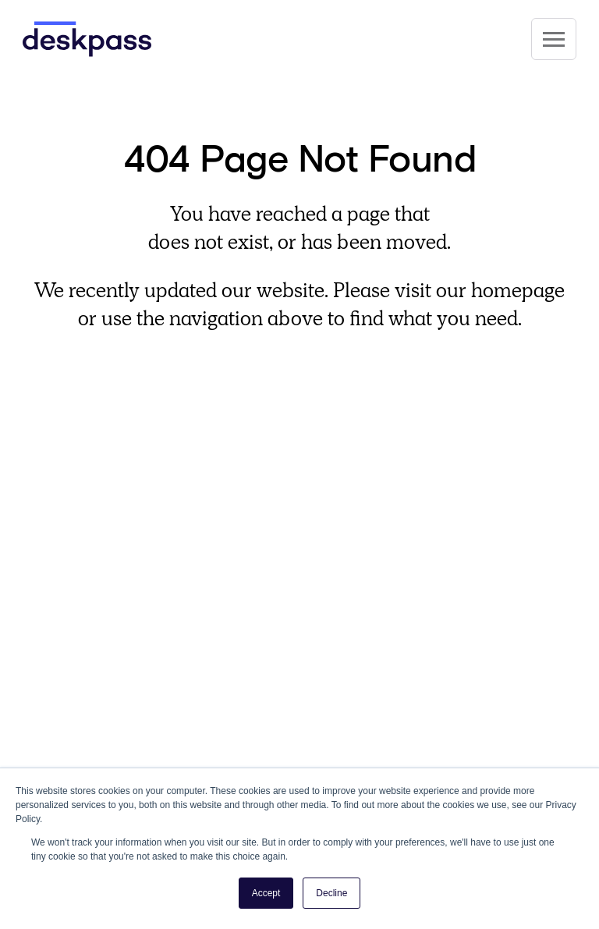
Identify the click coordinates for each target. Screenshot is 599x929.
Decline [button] (331, 893)
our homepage (500, 290)
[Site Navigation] (553, 39)
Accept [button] (266, 893)
